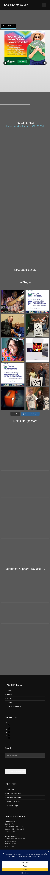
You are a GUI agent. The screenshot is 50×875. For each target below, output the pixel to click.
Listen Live (10, 789)
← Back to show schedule (15, 772)
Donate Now (8, 26)
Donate (9, 703)
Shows (9, 698)
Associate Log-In (12, 806)
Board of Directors (13, 802)
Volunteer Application (14, 797)
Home (9, 690)
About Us (10, 694)
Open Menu (44, 5)
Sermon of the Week (14, 707)
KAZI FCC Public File (14, 793)
